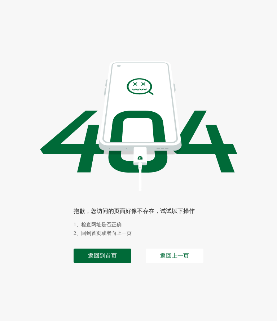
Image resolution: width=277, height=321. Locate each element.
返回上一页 (174, 256)
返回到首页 (102, 256)
